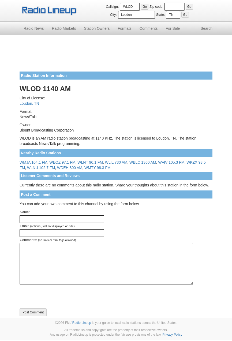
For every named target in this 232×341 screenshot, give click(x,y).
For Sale (173, 28)
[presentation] (60, 296)
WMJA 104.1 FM (33, 162)
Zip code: (156, 7)
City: (113, 15)
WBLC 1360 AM (142, 162)
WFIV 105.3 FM (171, 162)
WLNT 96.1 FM (90, 162)
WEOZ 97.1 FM (62, 162)
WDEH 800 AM (69, 168)
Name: (25, 212)
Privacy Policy (172, 334)
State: (160, 15)
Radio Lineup (81, 323)
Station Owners (97, 28)
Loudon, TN (29, 103)
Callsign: (112, 7)
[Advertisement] (116, 55)
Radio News (34, 28)
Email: (47, 226)
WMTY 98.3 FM (97, 168)
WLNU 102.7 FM (41, 168)
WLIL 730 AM (116, 162)
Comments (149, 28)
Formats (124, 28)
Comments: (48, 240)
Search (206, 28)
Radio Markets (64, 28)
